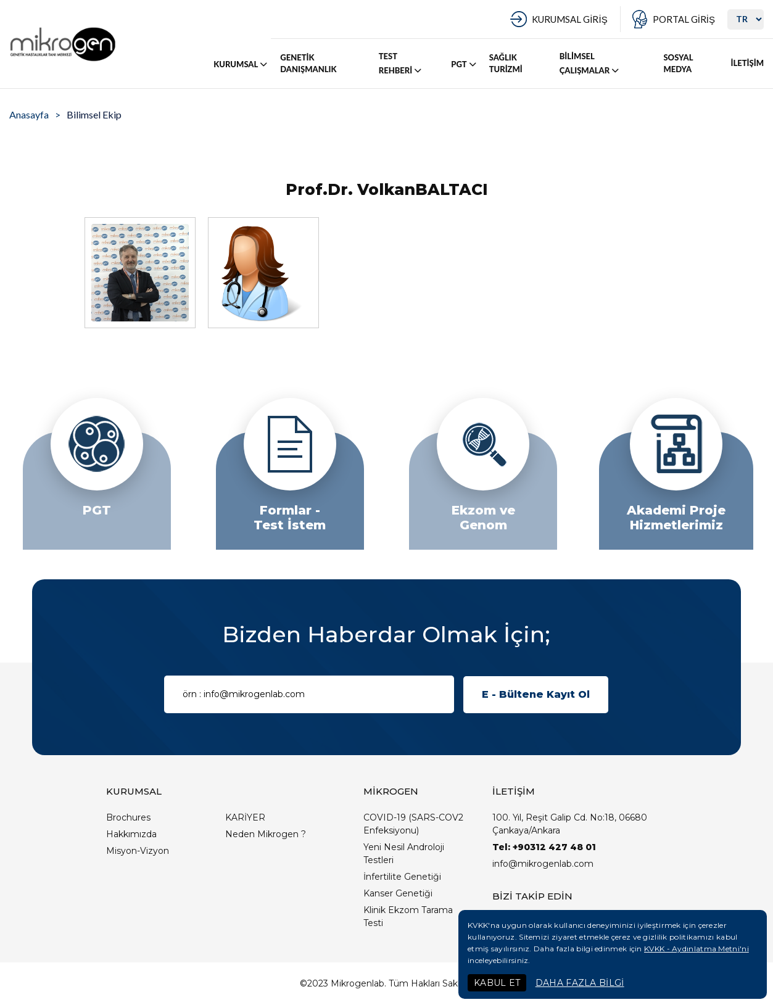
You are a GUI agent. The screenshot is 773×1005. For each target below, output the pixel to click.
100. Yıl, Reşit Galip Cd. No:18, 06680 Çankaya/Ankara (569, 824)
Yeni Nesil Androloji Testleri (403, 854)
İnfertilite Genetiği (402, 876)
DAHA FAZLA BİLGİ (579, 982)
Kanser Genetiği (397, 893)
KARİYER (245, 817)
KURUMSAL (241, 64)
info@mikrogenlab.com (542, 863)
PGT (464, 64)
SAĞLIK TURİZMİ (506, 63)
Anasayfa (29, 114)
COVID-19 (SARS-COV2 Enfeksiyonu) (413, 824)
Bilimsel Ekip (94, 114)
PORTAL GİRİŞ (684, 19)
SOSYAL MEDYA (678, 63)
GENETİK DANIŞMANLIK (308, 63)
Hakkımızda (131, 834)
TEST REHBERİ (401, 63)
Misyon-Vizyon (137, 850)
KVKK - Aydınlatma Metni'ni (696, 948)
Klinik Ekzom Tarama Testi (408, 916)
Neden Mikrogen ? (265, 834)
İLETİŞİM (747, 63)
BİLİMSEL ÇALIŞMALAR (590, 63)
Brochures (128, 817)
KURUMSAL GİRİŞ (569, 19)
